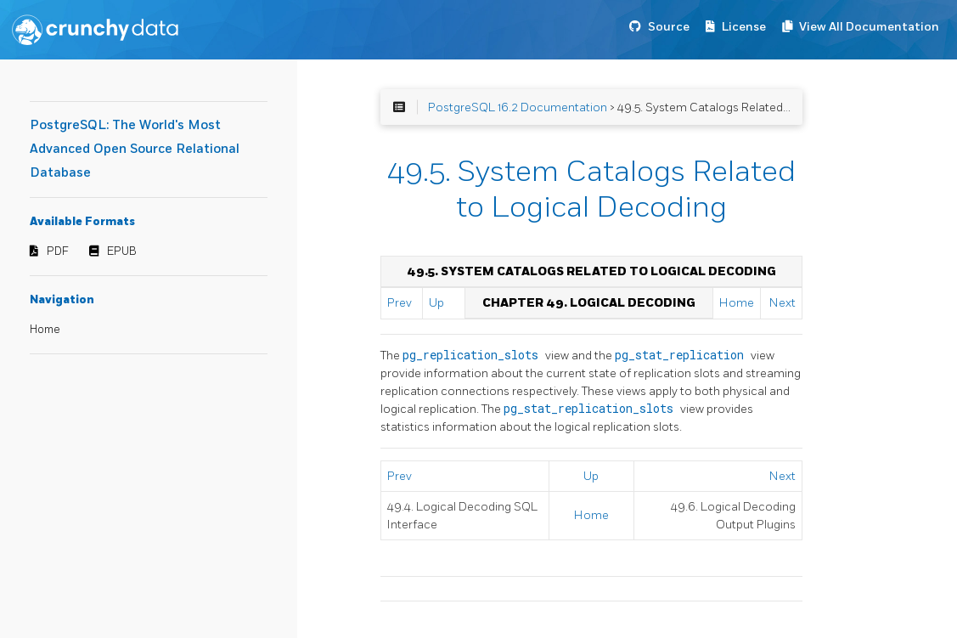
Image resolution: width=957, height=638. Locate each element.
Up (436, 303)
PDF (58, 251)
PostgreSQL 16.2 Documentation (517, 107)
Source (669, 27)
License (744, 27)
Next (782, 303)
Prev (399, 303)
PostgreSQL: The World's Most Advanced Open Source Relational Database (134, 149)
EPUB (122, 251)
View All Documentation (869, 27)
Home (45, 329)
